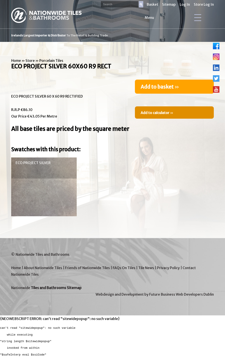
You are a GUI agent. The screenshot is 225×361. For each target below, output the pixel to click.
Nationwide (46, 288)
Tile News (146, 268)
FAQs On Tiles (124, 268)
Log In (185, 4)
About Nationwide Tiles (43, 268)
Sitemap (169, 4)
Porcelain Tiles (51, 60)
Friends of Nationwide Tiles (87, 268)
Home (16, 60)
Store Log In (204, 4)
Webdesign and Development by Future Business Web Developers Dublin (155, 294)
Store (30, 60)
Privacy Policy (168, 268)
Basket (152, 4)
